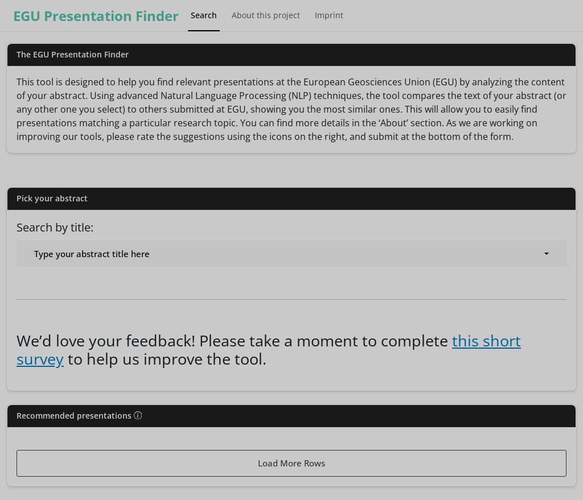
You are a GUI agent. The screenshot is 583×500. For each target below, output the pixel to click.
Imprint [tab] (329, 15)
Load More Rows (291, 463)
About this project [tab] (266, 15)
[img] (138, 415)
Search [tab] (204, 15)
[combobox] (291, 254)
